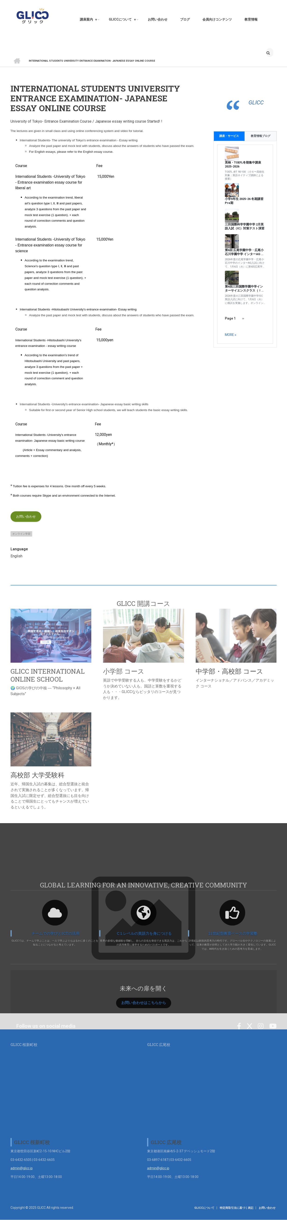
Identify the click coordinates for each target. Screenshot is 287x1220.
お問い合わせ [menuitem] (157, 19)
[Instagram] (261, 1033)
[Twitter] (249, 1033)
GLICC (256, 102)
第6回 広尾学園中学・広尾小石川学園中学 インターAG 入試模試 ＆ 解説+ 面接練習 (244, 252)
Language (19, 549)
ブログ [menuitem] (185, 19)
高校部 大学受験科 (37, 775)
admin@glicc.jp (22, 1168)
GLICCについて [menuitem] (123, 21)
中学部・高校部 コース (229, 671)
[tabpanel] (245, 244)
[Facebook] (239, 1033)
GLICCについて (206, 1207)
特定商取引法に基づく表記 (238, 1207)
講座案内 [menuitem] (89, 21)
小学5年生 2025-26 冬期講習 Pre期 (244, 201)
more (229, 335)
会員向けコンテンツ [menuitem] (217, 19)
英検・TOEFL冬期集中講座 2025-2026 (243, 164)
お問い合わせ (26, 516)
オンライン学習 (21, 533)
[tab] (260, 136)
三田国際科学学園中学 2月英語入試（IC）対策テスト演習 (244, 226)
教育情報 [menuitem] (251, 19)
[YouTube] (273, 1033)
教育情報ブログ (260, 136)
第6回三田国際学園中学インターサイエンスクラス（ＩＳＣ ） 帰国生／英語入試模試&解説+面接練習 (245, 289)
